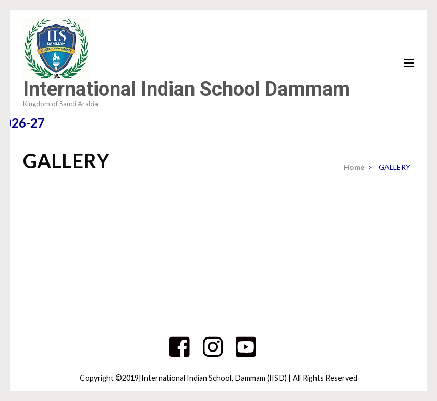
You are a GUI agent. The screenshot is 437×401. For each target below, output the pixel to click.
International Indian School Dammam (186, 89)
